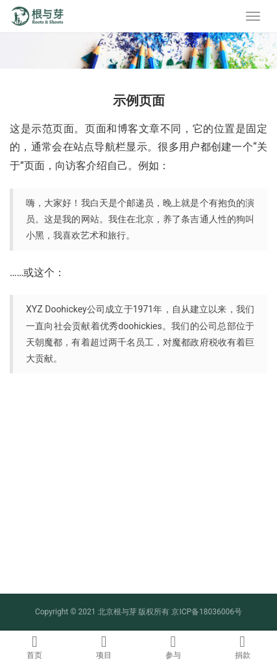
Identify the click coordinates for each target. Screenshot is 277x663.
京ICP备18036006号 (206, 611)
